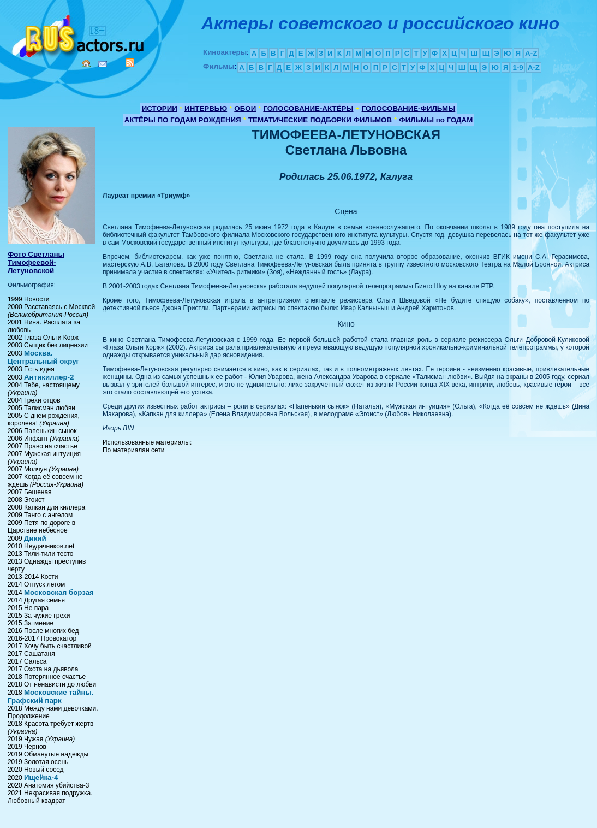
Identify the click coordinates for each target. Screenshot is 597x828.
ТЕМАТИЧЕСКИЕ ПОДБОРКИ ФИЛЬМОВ (320, 120)
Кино (79, 34)
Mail (102, 64)
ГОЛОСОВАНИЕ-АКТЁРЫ (308, 108)
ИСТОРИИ (159, 108)
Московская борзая (59, 592)
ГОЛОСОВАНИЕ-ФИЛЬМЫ (409, 108)
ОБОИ (245, 108)
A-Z (531, 53)
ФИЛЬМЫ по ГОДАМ (436, 120)
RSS (130, 62)
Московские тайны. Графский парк (51, 696)
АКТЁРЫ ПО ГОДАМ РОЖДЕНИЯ (182, 120)
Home (86, 63)
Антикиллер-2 (49, 377)
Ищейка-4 (41, 777)
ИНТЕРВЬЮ (205, 108)
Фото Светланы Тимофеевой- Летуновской (36, 262)
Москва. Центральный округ (43, 357)
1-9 (517, 67)
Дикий (35, 538)
